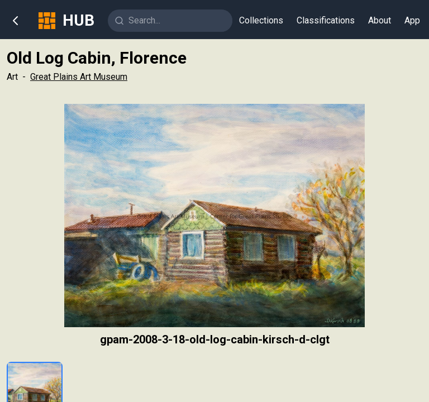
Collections (261, 20)
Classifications (326, 20)
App (412, 20)
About (379, 20)
